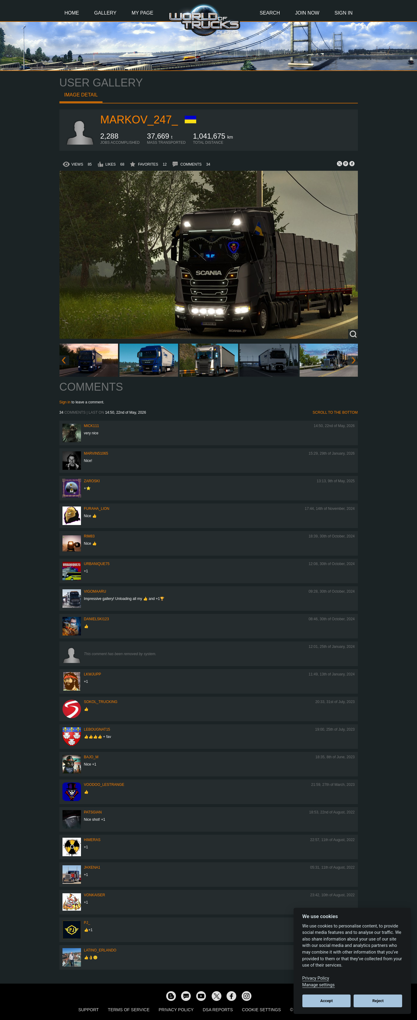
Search (270, 12)
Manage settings (318, 985)
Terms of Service (129, 1009)
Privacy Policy (176, 1009)
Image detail (81, 94)
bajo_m (91, 757)
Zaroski (92, 481)
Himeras (92, 840)
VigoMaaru (95, 591)
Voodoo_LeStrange (104, 785)
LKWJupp (92, 674)
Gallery (105, 12)
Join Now (307, 12)
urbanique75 (97, 564)
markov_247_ (139, 119)
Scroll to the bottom (335, 412)
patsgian (93, 812)
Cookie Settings (261, 1009)
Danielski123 (96, 619)
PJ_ (87, 923)
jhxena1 (92, 867)
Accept (326, 1000)
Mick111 (91, 426)
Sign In (344, 12)
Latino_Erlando (100, 950)
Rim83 (89, 536)
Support (88, 1009)
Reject (378, 1000)
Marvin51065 (96, 453)
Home (72, 12)
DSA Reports (218, 1009)
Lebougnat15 (97, 729)
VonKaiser (94, 895)
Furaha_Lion (96, 509)
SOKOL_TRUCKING (101, 702)
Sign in (65, 402)
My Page (142, 12)
